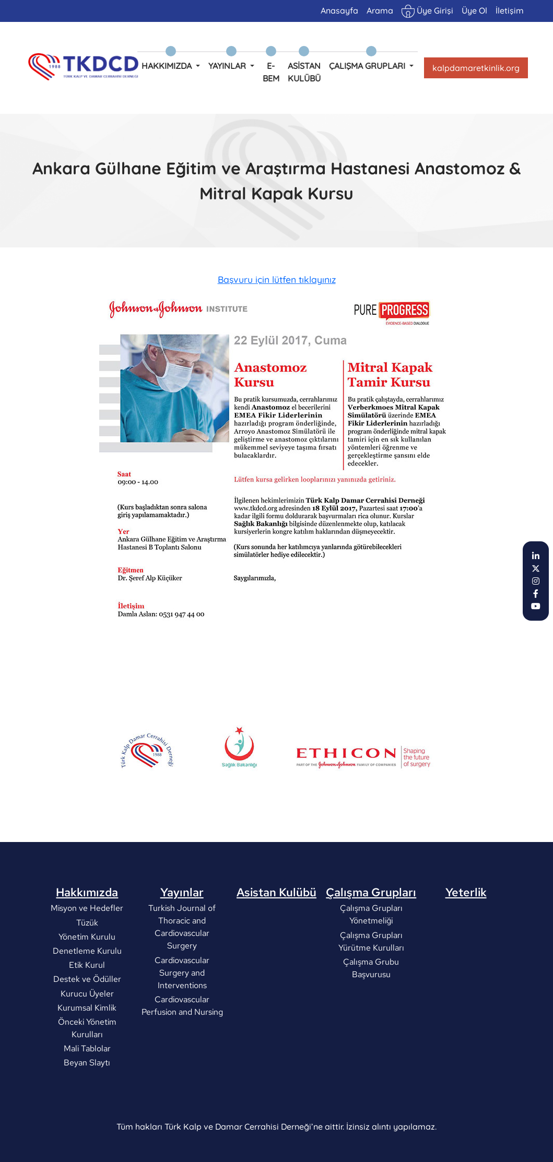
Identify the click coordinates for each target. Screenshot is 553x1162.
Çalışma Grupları (371, 928)
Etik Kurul (87, 1001)
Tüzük (87, 959)
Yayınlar (182, 928)
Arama (380, 10)
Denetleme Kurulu (87, 987)
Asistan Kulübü (304, 72)
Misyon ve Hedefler (87, 944)
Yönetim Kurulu (86, 973)
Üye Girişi (427, 11)
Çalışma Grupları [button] (368, 66)
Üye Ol (474, 10)
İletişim (510, 10)
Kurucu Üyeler (87, 1029)
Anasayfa (339, 10)
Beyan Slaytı (87, 1099)
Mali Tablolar (87, 1085)
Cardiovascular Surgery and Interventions (182, 1009)
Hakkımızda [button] (168, 66)
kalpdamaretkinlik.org (476, 68)
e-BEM (271, 72)
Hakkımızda (87, 928)
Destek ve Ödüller (87, 1015)
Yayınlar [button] (228, 66)
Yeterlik (466, 928)
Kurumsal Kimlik (86, 1044)
